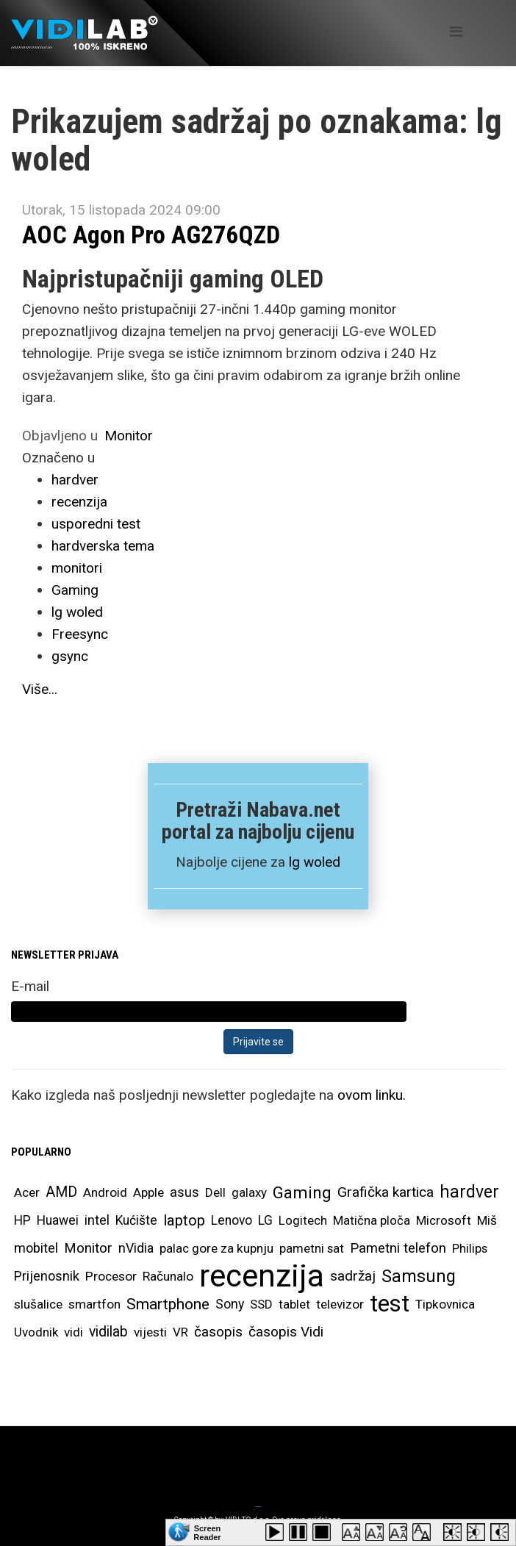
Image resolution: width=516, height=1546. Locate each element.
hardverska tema (102, 545)
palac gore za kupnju (216, 1248)
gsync (69, 656)
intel (97, 1220)
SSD (261, 1304)
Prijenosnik (46, 1276)
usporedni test (95, 523)
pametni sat (311, 1248)
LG (265, 1220)
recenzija (79, 501)
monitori (76, 567)
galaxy (249, 1192)
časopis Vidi (285, 1331)
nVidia (136, 1248)
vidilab (108, 1331)
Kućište (136, 1220)
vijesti (150, 1332)
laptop (184, 1220)
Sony (229, 1304)
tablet (294, 1304)
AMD (61, 1192)
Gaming (74, 589)
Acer (27, 1192)
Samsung (418, 1276)
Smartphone (167, 1304)
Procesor (111, 1276)
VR (180, 1332)
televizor (340, 1304)
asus (184, 1192)
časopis (218, 1331)
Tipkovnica (445, 1304)
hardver (74, 479)
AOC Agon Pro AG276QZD (151, 234)
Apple (148, 1192)
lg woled (77, 612)
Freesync (79, 634)
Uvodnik (36, 1332)
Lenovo (231, 1220)
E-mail (30, 986)
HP (22, 1220)
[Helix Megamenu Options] (456, 32)
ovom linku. (371, 1095)
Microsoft (443, 1220)
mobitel (36, 1248)
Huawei (58, 1220)
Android (105, 1192)
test (389, 1303)
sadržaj (353, 1276)
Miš (487, 1220)
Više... (39, 689)
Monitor (128, 435)
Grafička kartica (385, 1192)
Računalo (168, 1276)
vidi (73, 1332)
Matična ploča (371, 1220)
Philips (469, 1248)
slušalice (38, 1304)
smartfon (94, 1304)
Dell (215, 1192)
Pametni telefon (398, 1248)
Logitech (303, 1220)
